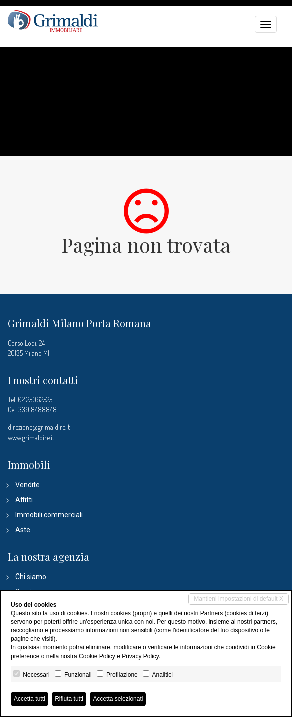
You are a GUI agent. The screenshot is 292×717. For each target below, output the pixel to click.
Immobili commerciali (49, 515)
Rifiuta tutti (69, 698)
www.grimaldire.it (31, 437)
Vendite (27, 485)
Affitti (24, 500)
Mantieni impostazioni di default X (238, 598)
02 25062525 (35, 399)
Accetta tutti (29, 698)
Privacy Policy (140, 656)
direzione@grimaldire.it (39, 427)
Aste (22, 530)
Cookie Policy (97, 656)
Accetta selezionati (118, 698)
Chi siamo (30, 576)
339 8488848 (37, 409)
